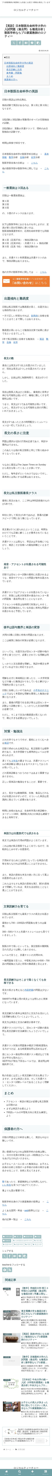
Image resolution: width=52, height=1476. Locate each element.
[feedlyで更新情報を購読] (4, 1269)
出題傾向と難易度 (15, 66)
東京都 (37, 1241)
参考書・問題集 (14, 73)
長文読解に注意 (14, 69)
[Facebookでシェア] (20, 42)
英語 (42, 339)
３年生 (14, 761)
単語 (6, 743)
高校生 (6, 1241)
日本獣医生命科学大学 (22, 1241)
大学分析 (7, 1237)
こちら (34, 163)
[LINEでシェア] (32, 42)
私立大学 (37, 1245)
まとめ (9, 76)
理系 (28, 1245)
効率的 (34, 316)
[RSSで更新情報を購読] (9, 1269)
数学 (11, 157)
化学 (33, 157)
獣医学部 (18, 1245)
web (26, 1210)
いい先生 (6, 1185)
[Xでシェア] (14, 42)
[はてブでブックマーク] (26, 42)
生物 (22, 157)
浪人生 (17, 1237)
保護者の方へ (10, 79)
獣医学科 (28, 1237)
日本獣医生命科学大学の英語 (18, 63)
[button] (38, 42)
